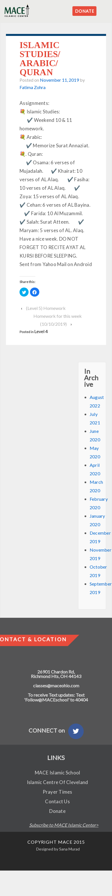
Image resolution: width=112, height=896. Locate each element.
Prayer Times (57, 792)
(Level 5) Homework (46, 308)
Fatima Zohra (33, 87)
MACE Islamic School (57, 773)
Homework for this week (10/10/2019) (57, 320)
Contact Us (57, 801)
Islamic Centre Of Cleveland (57, 782)
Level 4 (41, 331)
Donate (57, 811)
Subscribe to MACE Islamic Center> (63, 825)
